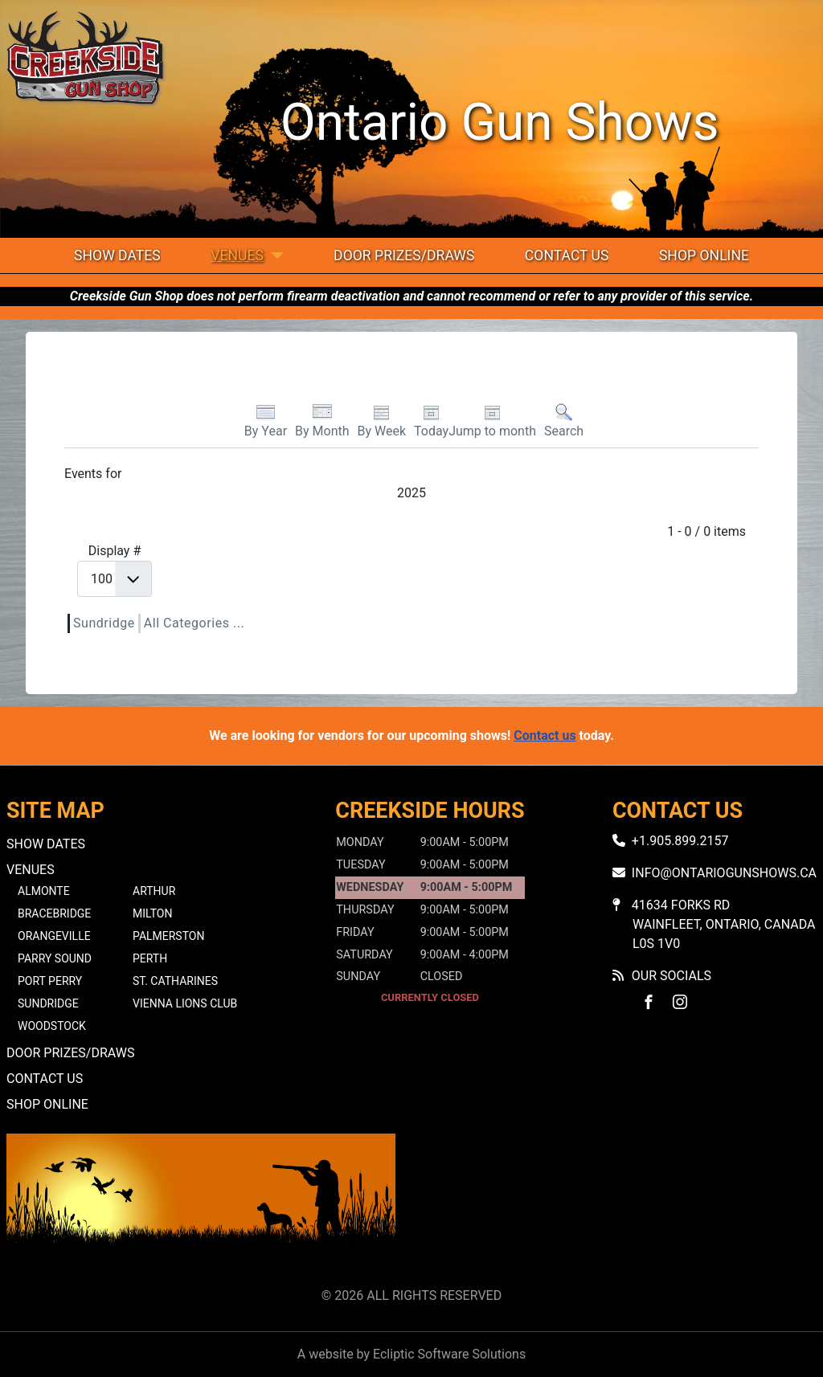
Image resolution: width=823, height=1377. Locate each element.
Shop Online (704, 255)
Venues (237, 255)
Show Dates (117, 255)
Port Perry (50, 981)
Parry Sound (55, 958)
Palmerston (168, 936)
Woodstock (52, 1025)
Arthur (154, 891)
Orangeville (54, 936)
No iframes (622, 1207)
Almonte (44, 891)
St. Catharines (175, 981)
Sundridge (104, 623)
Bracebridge (54, 913)
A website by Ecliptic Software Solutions (411, 1354)
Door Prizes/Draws (404, 255)
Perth (150, 958)
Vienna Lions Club (185, 1003)
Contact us (544, 735)
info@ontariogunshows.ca (724, 873)
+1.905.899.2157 (680, 840)
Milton (152, 913)
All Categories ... (194, 623)
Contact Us (567, 255)
